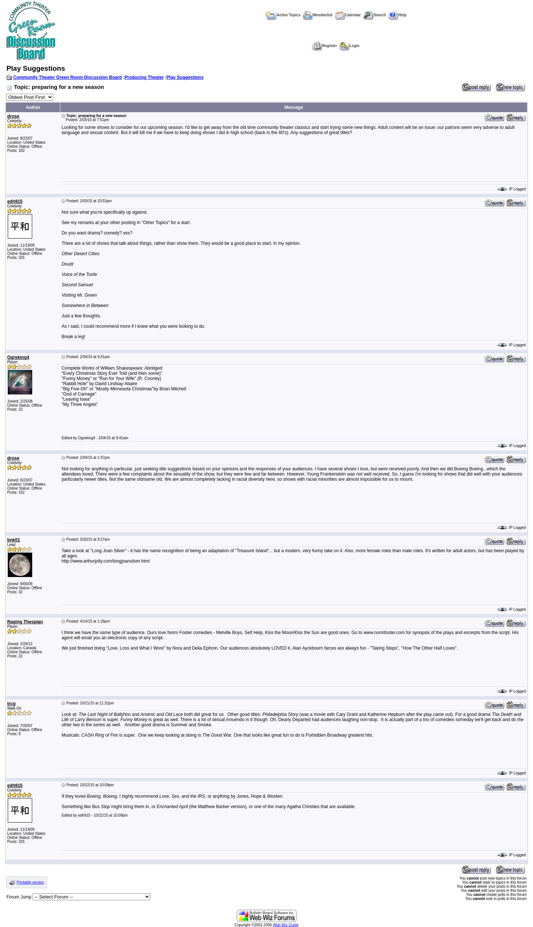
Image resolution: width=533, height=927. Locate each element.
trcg (11, 703)
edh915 (14, 201)
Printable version (30, 882)
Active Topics (282, 15)
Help (397, 15)
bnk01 (13, 540)
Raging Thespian (25, 621)
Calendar (348, 15)
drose (13, 116)
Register (324, 46)
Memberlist (317, 15)
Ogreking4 (18, 357)
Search (374, 15)
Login (349, 46)
